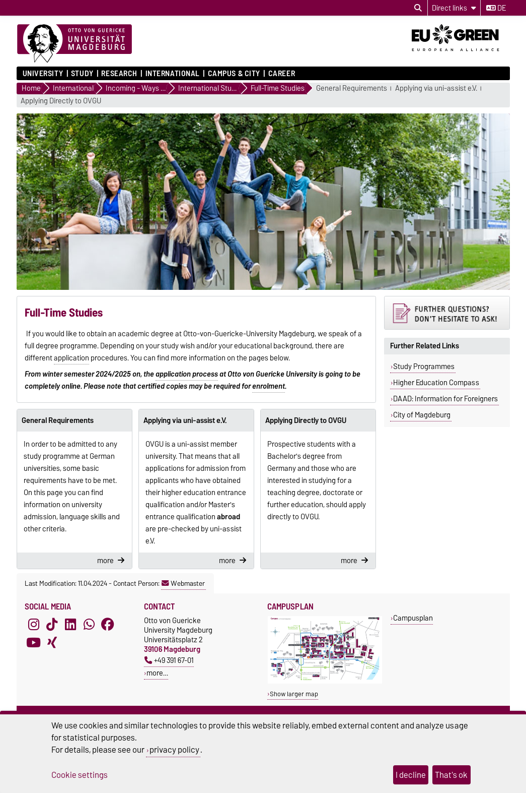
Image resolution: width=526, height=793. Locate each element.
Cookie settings (79, 775)
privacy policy (174, 750)
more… (157, 672)
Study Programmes (424, 366)
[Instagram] (34, 625)
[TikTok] (52, 625)
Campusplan (413, 618)
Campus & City (234, 74)
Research (119, 74)
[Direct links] (454, 8)
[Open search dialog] (418, 8)
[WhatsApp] (89, 625)
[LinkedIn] (70, 625)
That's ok (451, 775)
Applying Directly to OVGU (61, 101)
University (43, 74)
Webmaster (183, 583)
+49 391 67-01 (169, 660)
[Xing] (52, 643)
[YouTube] (34, 643)
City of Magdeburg (421, 415)
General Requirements (351, 88)
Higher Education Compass (436, 383)
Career (281, 74)
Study (82, 74)
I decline (411, 775)
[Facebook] (108, 625)
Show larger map (294, 694)
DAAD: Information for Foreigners (445, 399)
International (172, 74)
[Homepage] (74, 44)
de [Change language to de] (496, 8)
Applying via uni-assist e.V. (436, 88)
